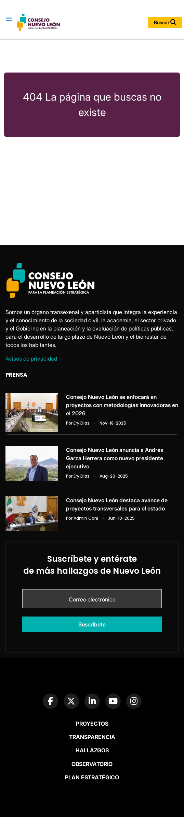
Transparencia (92, 737)
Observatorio (92, 764)
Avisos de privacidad (31, 358)
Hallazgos (92, 750)
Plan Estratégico (92, 777)
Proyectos (92, 723)
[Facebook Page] (50, 701)
